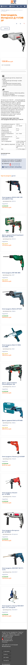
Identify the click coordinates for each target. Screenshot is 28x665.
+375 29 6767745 (15, 163)
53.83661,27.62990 (8, 636)
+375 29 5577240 (15, 165)
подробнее (5, 203)
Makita (13, 311)
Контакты (6, 660)
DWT (13, 275)
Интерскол (4, 154)
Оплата (5, 654)
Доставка (6, 657)
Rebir (13, 349)
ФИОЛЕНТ (15, 572)
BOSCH (14, 201)
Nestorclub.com (7, 646)
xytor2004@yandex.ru (7, 640)
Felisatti (14, 459)
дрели (7, 10)
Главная (3, 10)
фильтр (5, 28)
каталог (4, 6)
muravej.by (4, 642)
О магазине (7, 651)
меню (12, 6)
